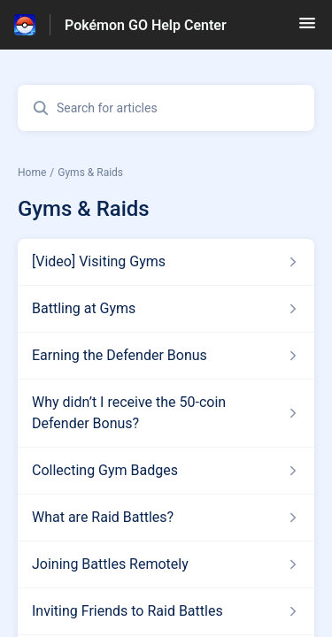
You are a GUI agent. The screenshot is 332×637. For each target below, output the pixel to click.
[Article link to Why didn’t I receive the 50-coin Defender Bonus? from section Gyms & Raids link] (166, 413)
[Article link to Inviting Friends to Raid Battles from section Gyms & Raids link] (166, 611)
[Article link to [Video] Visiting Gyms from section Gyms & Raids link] (166, 261)
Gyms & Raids (90, 172)
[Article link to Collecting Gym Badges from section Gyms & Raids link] (166, 470)
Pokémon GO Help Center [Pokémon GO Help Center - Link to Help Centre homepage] (146, 25)
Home (32, 172)
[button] (307, 28)
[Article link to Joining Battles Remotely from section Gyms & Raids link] (166, 564)
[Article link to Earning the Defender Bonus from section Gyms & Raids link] (166, 355)
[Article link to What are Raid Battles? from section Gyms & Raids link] (166, 517)
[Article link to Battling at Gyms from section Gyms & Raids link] (166, 308)
